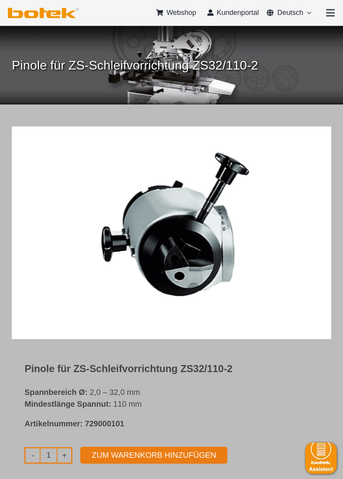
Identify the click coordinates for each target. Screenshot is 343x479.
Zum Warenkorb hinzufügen (154, 455)
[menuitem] (285, 12)
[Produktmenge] (49, 455)
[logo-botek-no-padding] (43, 10)
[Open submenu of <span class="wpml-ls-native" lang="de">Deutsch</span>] (307, 12)
